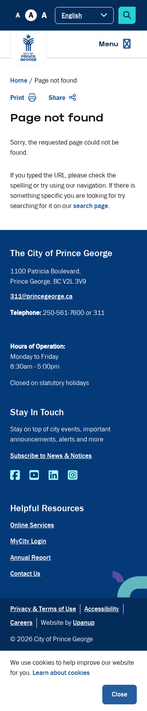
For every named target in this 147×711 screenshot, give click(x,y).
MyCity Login (28, 541)
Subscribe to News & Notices (51, 456)
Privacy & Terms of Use (43, 609)
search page (90, 206)
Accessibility (101, 609)
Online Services (32, 525)
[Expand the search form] (127, 15)
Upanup (83, 623)
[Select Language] (84, 15)
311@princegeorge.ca (41, 296)
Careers (21, 623)
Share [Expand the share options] (62, 98)
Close (119, 694)
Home (18, 80)
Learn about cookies (61, 673)
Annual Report (30, 558)
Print (23, 98)
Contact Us (25, 574)
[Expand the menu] (115, 44)
